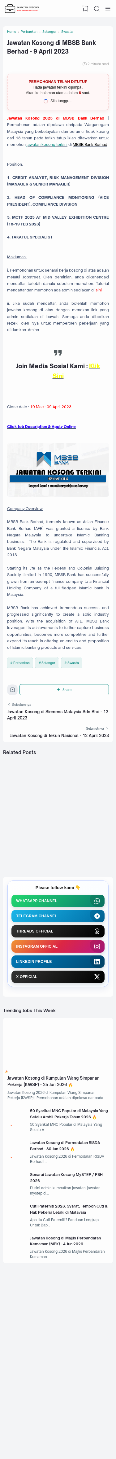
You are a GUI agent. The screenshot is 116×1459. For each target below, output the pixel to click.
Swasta (73, 756)
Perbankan (21, 756)
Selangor (49, 756)
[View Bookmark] (84, 8)
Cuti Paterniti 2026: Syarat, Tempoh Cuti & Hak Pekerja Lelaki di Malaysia (71, 1347)
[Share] (65, 785)
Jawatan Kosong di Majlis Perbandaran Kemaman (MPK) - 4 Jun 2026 (68, 1385)
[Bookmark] (13, 787)
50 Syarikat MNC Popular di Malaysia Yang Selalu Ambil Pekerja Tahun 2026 (63, 1237)
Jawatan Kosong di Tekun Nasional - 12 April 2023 (59, 835)
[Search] (96, 8)
